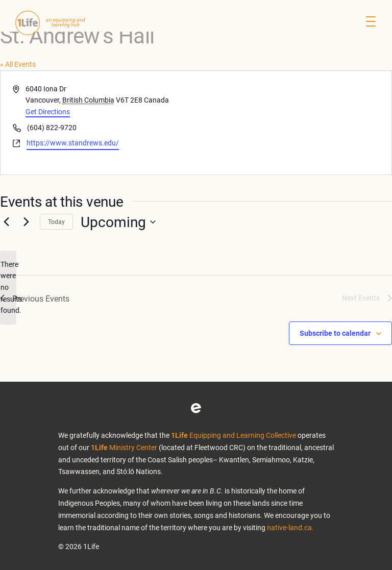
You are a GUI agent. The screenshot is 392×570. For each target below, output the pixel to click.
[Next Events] (26, 222)
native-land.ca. (290, 527)
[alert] (8, 288)
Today (56, 221)
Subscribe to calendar (335, 333)
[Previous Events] (6, 222)
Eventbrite (196, 408)
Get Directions (48, 111)
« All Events (18, 64)
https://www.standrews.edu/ (73, 142)
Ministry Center (124, 447)
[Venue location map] (293, 122)
